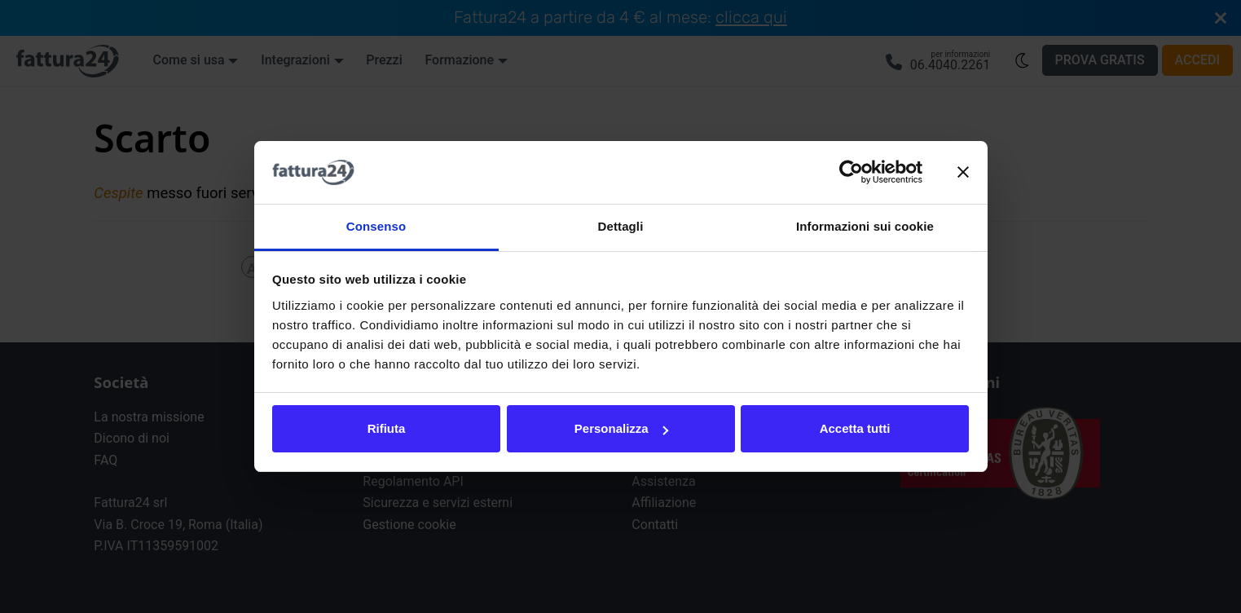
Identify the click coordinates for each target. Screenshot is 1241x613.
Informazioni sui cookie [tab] (865, 226)
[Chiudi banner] (963, 173)
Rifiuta (386, 428)
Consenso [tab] (376, 226)
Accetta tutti (855, 428)
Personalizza (621, 428)
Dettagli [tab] (621, 226)
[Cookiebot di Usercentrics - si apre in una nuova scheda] (851, 173)
